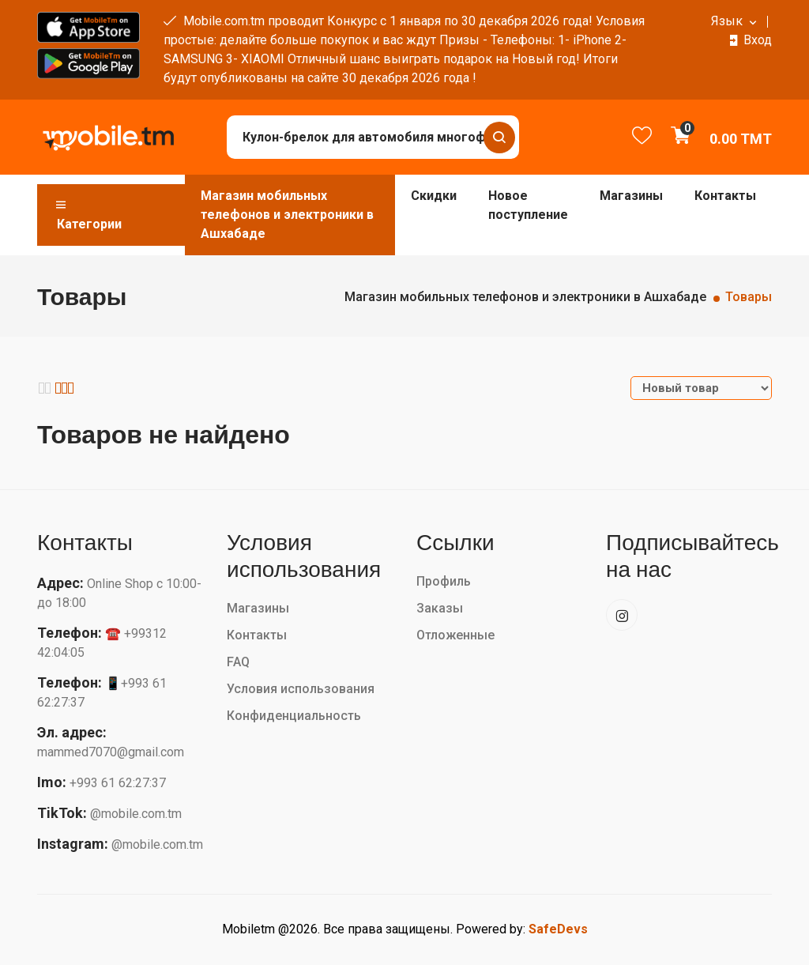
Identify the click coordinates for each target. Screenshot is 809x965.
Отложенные (455, 635)
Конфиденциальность (294, 715)
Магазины (631, 195)
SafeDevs (558, 929)
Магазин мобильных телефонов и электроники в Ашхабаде (287, 214)
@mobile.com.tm (136, 813)
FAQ (238, 661)
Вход (757, 39)
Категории (88, 215)
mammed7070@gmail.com (110, 752)
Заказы (439, 608)
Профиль (443, 581)
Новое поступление (528, 205)
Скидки (434, 195)
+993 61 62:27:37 (118, 782)
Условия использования (300, 688)
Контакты (725, 195)
